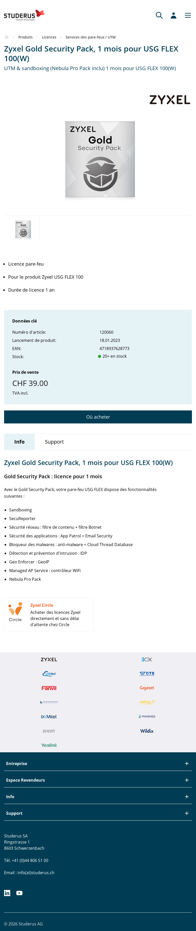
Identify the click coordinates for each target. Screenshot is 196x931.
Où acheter (98, 417)
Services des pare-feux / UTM (91, 37)
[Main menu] (186, 15)
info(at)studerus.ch (36, 872)
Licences (49, 37)
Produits (25, 37)
